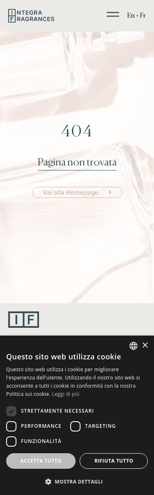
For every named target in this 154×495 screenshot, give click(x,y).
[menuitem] (131, 16)
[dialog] (77, 415)
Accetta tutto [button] (41, 460)
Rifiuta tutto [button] (113, 460)
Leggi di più (65, 394)
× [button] (145, 346)
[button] (77, 481)
